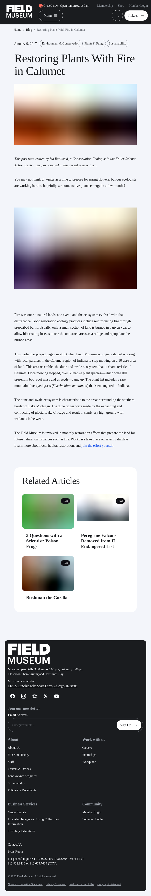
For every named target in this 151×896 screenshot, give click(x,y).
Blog (29, 29)
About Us (14, 747)
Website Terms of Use (81, 884)
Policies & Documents (22, 790)
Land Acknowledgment (22, 776)
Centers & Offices (19, 769)
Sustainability (117, 43)
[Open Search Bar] (117, 15)
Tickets (137, 15)
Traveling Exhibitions (21, 831)
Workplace (89, 761)
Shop (121, 5)
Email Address (18, 715)
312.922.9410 (16, 863)
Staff (11, 761)
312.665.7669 (38, 863)
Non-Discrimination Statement (25, 884)
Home (17, 29)
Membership (105, 5)
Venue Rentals (17, 812)
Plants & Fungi (94, 43)
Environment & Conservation (60, 43)
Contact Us (15, 844)
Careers (87, 747)
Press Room (15, 851)
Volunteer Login (92, 819)
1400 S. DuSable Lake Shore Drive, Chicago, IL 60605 (42, 686)
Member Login (138, 5)
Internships (89, 754)
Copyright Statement (109, 884)
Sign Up (130, 725)
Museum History (18, 754)
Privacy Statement (56, 884)
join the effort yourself (97, 446)
